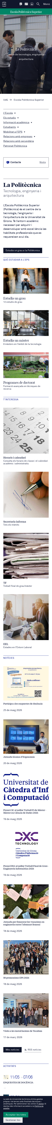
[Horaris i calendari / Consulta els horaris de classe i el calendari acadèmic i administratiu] (26, 436)
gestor (41, 1104)
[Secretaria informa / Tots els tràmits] (26, 499)
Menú (46, 4)
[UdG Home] (4, 4)
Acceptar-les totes (16, 1115)
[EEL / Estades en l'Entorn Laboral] (26, 621)
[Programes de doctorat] (26, 371)
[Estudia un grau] (26, 285)
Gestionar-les (13, 1120)
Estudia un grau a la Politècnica (23, 250)
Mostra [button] (43, 162)
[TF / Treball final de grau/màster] (26, 560)
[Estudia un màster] (26, 328)
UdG (5, 100)
